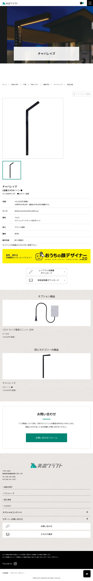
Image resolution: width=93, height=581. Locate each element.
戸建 (24, 84)
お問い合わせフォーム (46, 437)
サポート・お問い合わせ (12, 519)
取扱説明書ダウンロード (48, 280)
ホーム (4, 84)
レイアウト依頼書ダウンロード (46, 271)
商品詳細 (70, 84)
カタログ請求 (46, 534)
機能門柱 (46, 84)
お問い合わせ (46, 526)
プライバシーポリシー (17, 573)
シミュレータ (9, 493)
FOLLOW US (7, 563)
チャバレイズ (58, 84)
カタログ (7, 506)
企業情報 (5, 573)
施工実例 (7, 499)
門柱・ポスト (35, 84)
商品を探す (15, 84)
